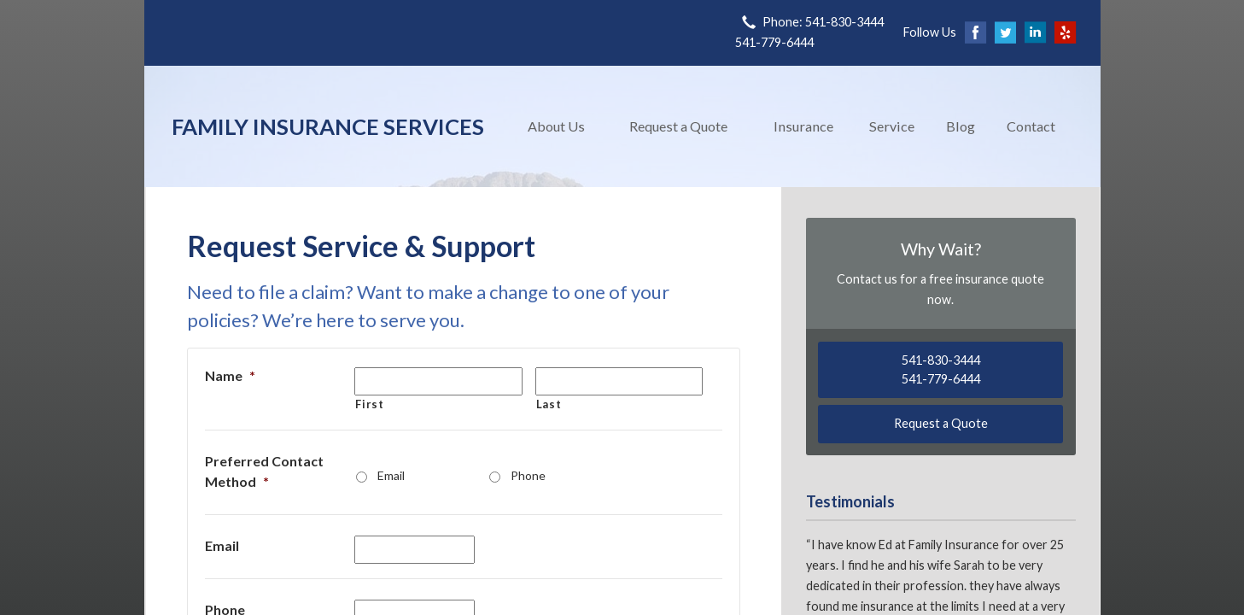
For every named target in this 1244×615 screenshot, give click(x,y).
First (369, 404)
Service (891, 126)
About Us (556, 126)
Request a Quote (678, 126)
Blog (960, 126)
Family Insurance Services (328, 126)
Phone (528, 475)
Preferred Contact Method (264, 471)
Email (391, 475)
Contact (1031, 126)
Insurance (803, 126)
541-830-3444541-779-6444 (941, 369)
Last (549, 404)
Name (230, 375)
